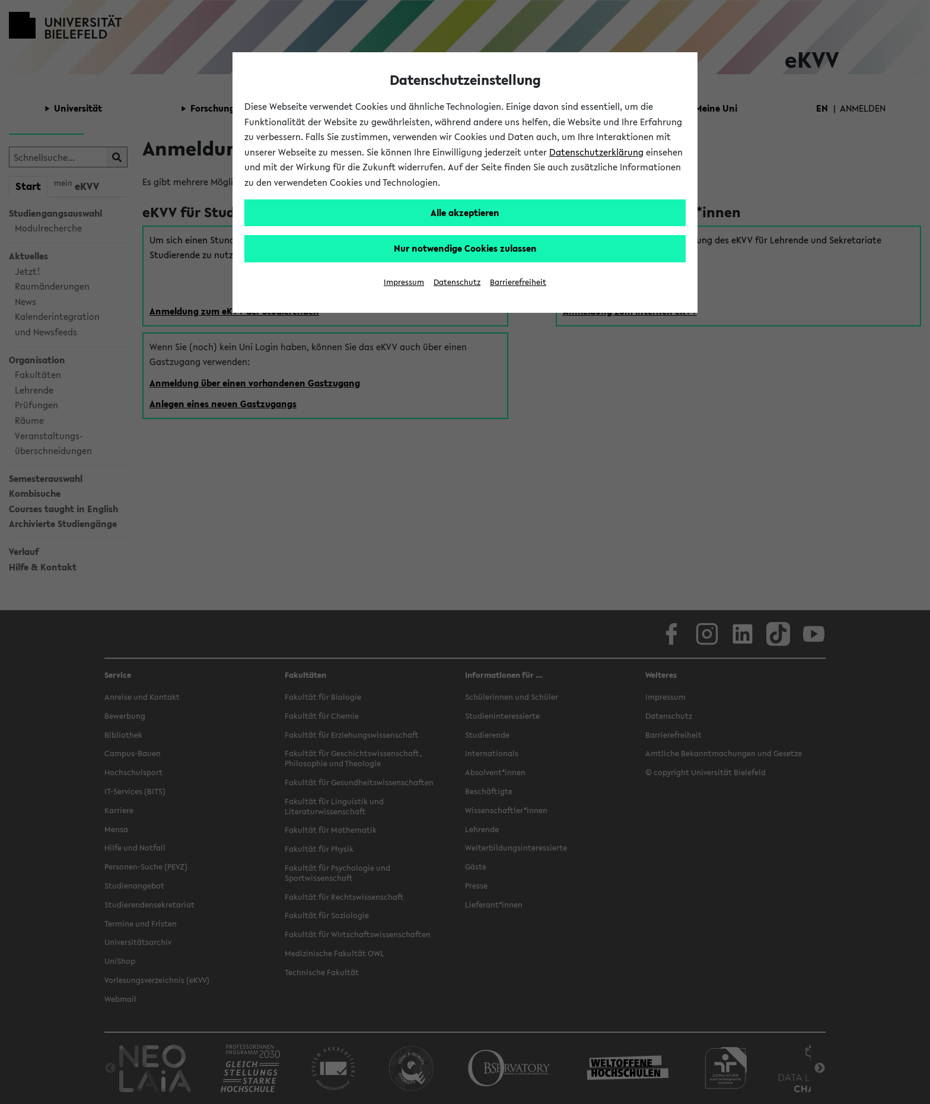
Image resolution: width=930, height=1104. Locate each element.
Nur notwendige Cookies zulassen (465, 248)
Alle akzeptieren (465, 212)
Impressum (404, 282)
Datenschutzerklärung (596, 151)
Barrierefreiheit (518, 282)
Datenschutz (457, 282)
